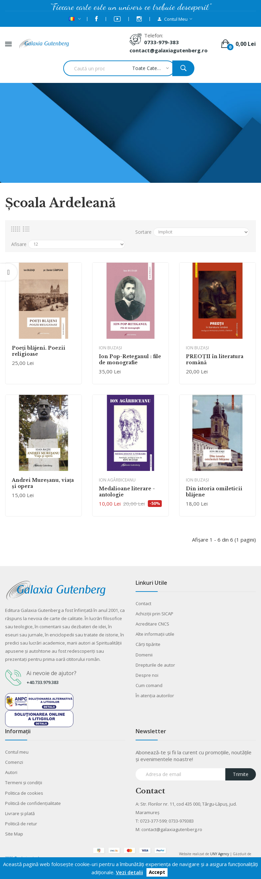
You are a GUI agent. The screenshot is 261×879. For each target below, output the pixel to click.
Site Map (14, 834)
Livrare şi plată (20, 813)
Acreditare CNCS (152, 624)
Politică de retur (21, 824)
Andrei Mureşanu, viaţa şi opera (43, 483)
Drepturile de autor (155, 665)
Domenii (144, 655)
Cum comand (149, 685)
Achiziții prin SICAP (154, 614)
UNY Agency (219, 853)
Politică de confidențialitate (33, 803)
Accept (157, 872)
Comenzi (14, 762)
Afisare (19, 244)
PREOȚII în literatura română (214, 359)
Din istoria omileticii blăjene (214, 492)
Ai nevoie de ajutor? (51, 673)
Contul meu (17, 752)
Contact (143, 603)
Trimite (240, 774)
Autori (11, 772)
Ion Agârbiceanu (117, 480)
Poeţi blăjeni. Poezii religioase (38, 351)
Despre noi (147, 675)
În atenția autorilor (155, 695)
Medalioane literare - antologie (127, 492)
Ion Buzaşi (110, 348)
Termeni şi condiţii (23, 782)
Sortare (143, 232)
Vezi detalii (129, 872)
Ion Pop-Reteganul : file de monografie (130, 359)
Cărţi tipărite (148, 644)
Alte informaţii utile (155, 634)
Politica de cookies (24, 793)
